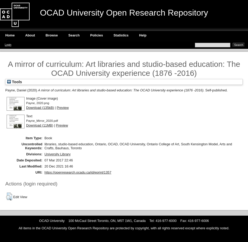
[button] (9, 197)
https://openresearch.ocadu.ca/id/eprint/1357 (77, 172)
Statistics (121, 35)
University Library (57, 154)
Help (143, 35)
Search (74, 35)
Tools (14, 82)
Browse (52, 35)
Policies (96, 35)
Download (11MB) (39, 125)
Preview (63, 108)
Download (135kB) (40, 108)
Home (10, 35)
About (30, 35)
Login (8, 44)
